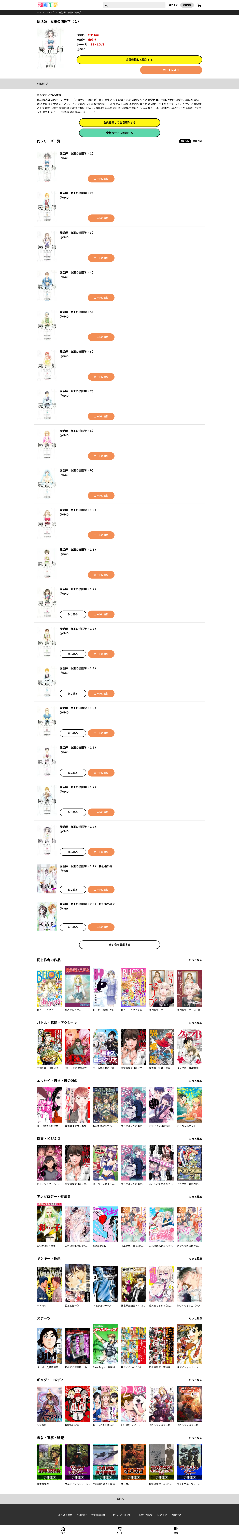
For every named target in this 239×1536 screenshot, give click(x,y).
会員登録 (187, 5)
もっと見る (195, 960)
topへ (119, 1499)
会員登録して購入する (139, 59)
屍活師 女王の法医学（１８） (78, 826)
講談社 (92, 39)
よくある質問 (65, 1514)
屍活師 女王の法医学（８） (77, 430)
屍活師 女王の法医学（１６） (78, 747)
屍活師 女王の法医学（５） (77, 312)
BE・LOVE (97, 44)
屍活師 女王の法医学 (70, 12)
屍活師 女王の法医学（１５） (78, 708)
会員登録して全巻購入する (119, 122)
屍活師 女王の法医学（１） (77, 153)
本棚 (176, 1533)
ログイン (173, 5)
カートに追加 (171, 70)
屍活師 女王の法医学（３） (77, 232)
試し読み (73, 614)
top (39, 12)
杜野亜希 (93, 35)
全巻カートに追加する (119, 132)
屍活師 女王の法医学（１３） (78, 628)
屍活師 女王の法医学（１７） (78, 787)
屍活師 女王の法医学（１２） (78, 589)
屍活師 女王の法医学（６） (77, 351)
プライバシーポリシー (122, 1514)
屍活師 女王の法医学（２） (77, 193)
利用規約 (82, 1514)
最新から (197, 141)
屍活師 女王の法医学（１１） (78, 549)
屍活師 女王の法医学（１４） (78, 668)
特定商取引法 (98, 1514)
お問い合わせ (145, 1514)
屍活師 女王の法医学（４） (77, 272)
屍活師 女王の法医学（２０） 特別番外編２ (87, 904)
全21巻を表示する (119, 944)
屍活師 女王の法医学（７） (77, 391)
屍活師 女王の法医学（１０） (78, 510)
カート (120, 1533)
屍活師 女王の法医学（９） (77, 470)
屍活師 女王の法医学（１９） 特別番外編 (86, 866)
